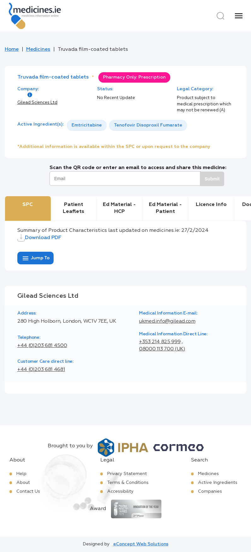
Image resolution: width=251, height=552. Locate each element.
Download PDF (39, 238)
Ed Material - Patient (165, 208)
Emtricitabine (87, 125)
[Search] (220, 15)
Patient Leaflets (73, 208)
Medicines (38, 49)
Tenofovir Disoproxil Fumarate (148, 125)
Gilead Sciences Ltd (37, 103)
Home (12, 49)
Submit (212, 178)
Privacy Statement (127, 474)
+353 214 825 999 (159, 341)
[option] (87, 125)
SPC (27, 204)
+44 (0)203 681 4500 (42, 345)
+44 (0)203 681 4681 (41, 369)
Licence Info (211, 204)
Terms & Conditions (128, 482)
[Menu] (238, 15)
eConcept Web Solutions (140, 544)
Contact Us (28, 491)
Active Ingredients (217, 482)
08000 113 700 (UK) (162, 349)
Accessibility (120, 491)
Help (21, 474)
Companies (210, 491)
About (23, 482)
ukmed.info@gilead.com (167, 321)
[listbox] (127, 125)
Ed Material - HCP (119, 208)
